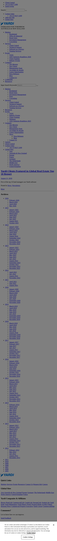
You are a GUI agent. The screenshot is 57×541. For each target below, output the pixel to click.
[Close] (53, 525)
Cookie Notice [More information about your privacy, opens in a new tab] (31, 533)
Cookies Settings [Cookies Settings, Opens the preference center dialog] (28, 537)
